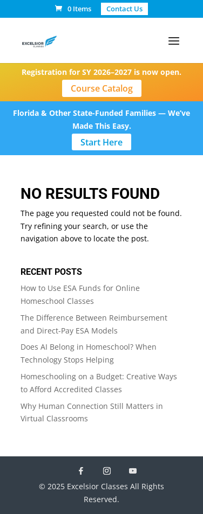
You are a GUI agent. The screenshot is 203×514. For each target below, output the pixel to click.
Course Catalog (102, 88)
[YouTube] (133, 471)
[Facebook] (81, 471)
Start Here (101, 142)
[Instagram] (107, 471)
